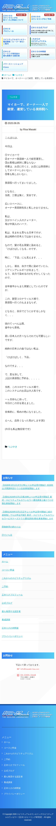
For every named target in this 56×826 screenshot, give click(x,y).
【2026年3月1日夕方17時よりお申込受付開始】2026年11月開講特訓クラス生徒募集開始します (27, 487)
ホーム (5, 561)
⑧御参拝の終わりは (11, 527)
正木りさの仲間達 (10, 628)
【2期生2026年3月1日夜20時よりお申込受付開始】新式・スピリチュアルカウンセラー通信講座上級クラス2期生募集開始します (27, 500)
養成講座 (6, 619)
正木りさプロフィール (12, 595)
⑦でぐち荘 (7, 535)
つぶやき (12, 446)
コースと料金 (8, 570)
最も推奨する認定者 (11, 611)
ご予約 (5, 586)
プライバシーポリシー (12, 636)
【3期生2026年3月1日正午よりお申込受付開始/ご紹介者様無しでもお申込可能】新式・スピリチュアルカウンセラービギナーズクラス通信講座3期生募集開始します (28, 515)
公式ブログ (7, 603)
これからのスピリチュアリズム (16, 578)
